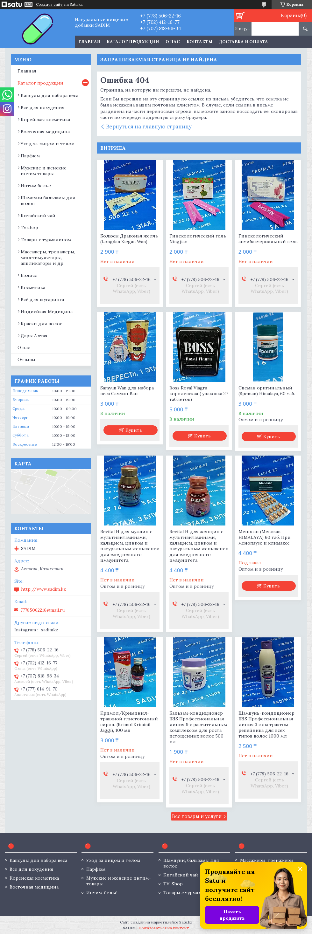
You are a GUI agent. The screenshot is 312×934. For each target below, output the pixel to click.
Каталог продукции (133, 42)
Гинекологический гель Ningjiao (197, 238)
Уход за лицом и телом (47, 144)
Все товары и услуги (197, 816)
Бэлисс (29, 275)
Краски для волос (41, 323)
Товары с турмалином (46, 240)
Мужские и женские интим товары (44, 170)
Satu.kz (185, 922)
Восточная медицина (45, 131)
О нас (173, 42)
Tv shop (29, 227)
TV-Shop (173, 884)
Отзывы (26, 359)
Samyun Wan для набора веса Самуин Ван (127, 390)
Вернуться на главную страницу (149, 126)
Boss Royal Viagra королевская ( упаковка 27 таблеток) (198, 393)
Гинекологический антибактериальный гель (268, 238)
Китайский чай (38, 215)
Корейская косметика (45, 119)
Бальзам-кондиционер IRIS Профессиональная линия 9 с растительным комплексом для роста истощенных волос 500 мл (198, 727)
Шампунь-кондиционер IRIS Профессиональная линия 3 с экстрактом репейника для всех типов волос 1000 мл (266, 724)
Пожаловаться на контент (163, 927)
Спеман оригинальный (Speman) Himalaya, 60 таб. (266, 390)
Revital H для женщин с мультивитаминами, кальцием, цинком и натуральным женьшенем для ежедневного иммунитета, (199, 546)
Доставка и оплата (243, 42)
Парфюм (30, 156)
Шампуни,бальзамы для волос (48, 200)
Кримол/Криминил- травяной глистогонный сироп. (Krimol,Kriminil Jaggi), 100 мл (129, 721)
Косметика (33, 287)
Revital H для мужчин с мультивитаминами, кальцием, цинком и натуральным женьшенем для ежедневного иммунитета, (130, 546)
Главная (89, 42)
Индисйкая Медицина (47, 311)
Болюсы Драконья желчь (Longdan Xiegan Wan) (129, 238)
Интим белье (36, 186)
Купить (133, 430)
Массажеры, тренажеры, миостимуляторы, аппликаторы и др (48, 257)
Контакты (199, 42)
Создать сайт (49, 4)
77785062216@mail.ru (42, 610)
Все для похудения (43, 107)
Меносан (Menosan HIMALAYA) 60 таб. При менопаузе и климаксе (264, 537)
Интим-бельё (101, 893)
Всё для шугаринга (42, 299)
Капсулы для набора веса (49, 95)
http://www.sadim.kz (43, 589)
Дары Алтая (34, 336)
